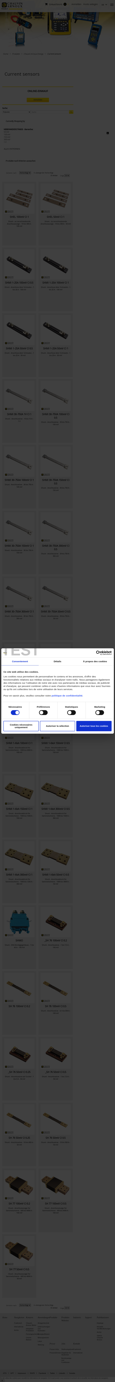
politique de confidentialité (67, 695)
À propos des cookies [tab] (95, 661)
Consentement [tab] (20, 661)
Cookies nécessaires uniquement (21, 726)
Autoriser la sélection (57, 726)
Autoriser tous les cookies (94, 726)
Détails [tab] (57, 661)
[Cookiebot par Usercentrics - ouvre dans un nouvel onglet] (98, 653)
